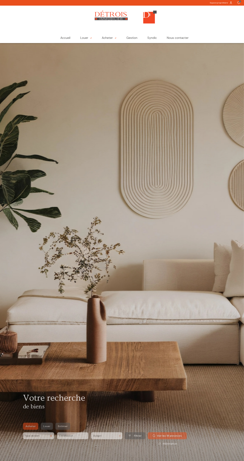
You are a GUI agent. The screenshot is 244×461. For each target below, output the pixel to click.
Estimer (63, 430)
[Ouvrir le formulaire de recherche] (135, 440)
